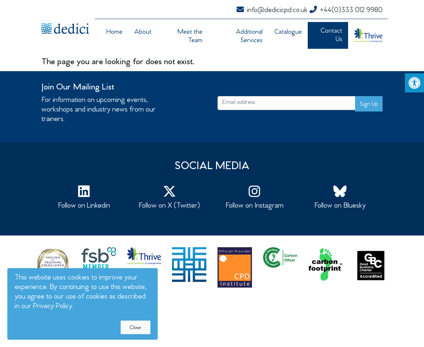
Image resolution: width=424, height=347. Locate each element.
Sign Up (369, 104)
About (142, 32)
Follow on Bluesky (340, 197)
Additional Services (249, 36)
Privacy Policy (52, 307)
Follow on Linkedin (84, 197)
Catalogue (288, 32)
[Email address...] (286, 103)
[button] (414, 82)
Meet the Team (190, 36)
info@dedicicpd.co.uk (272, 11)
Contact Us (331, 35)
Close (135, 328)
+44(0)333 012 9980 (346, 11)
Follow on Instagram (255, 197)
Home (114, 32)
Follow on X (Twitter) (169, 197)
